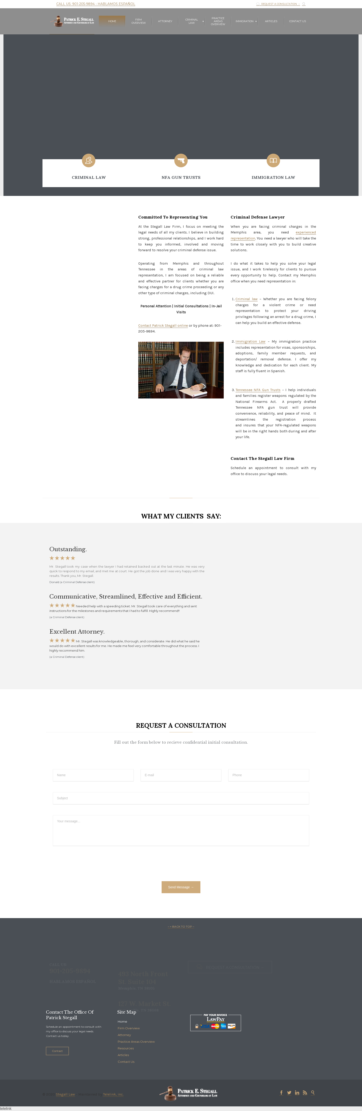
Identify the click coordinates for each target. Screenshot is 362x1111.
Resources (126, 1048)
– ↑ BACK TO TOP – (181, 926)
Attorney (124, 1035)
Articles (123, 1055)
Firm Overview (129, 1028)
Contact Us (126, 1061)
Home (122, 1021)
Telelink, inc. (113, 1094)
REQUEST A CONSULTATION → (278, 4)
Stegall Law (65, 1094)
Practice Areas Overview (136, 1041)
